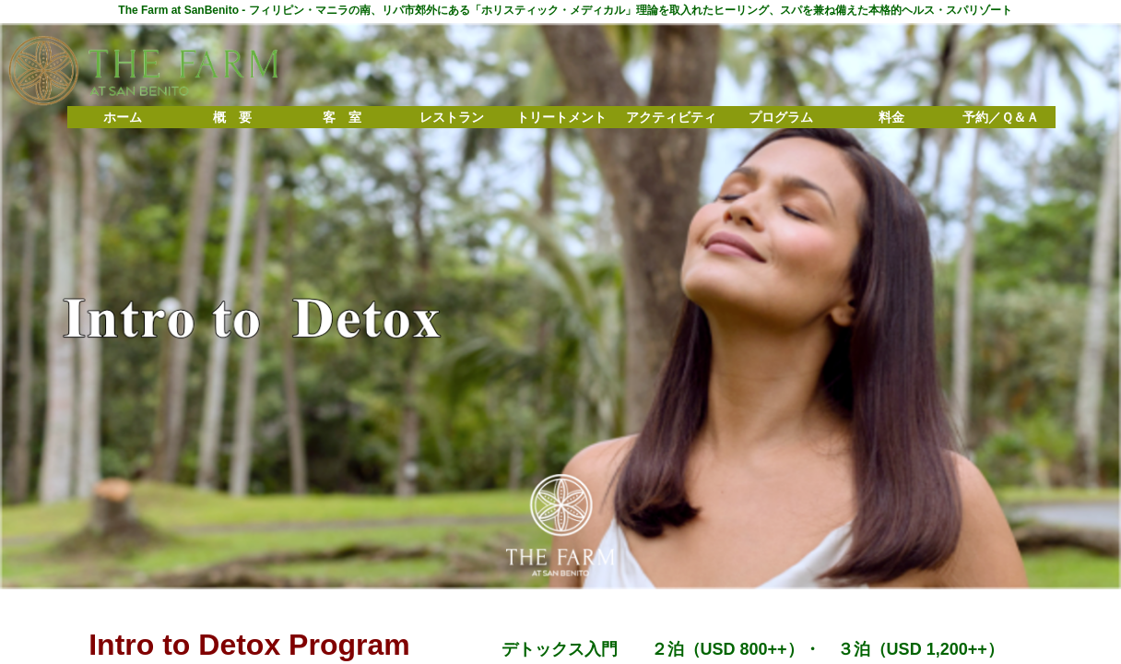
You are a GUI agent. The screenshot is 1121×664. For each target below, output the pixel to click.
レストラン (451, 117)
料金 (891, 117)
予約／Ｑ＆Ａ (1000, 117)
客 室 (342, 117)
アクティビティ (671, 117)
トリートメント (561, 117)
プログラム (781, 117)
